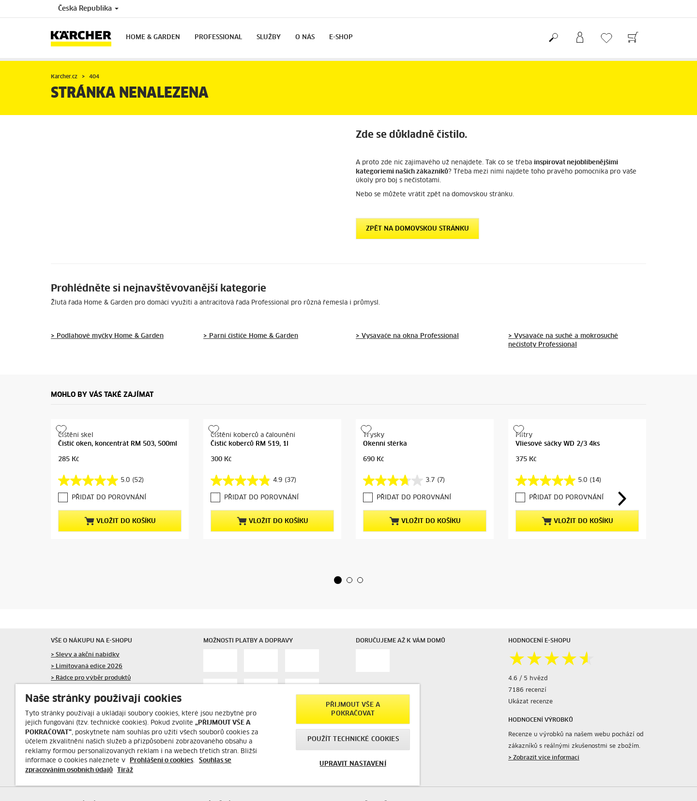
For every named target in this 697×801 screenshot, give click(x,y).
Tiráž (125, 770)
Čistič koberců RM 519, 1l (249, 444)
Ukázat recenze (530, 739)
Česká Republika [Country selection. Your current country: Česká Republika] (88, 8)
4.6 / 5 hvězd (528, 715)
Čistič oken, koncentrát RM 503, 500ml (117, 444)
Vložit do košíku (120, 521)
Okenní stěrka (385, 444)
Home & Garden (153, 37)
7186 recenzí (527, 727)
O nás (305, 37)
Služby (269, 37)
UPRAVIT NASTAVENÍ (352, 764)
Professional (218, 37)
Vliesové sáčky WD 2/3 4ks (557, 506)
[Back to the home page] (85, 37)
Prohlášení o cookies (161, 760)
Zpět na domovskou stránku (417, 229)
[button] (338, 616)
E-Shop (341, 37)
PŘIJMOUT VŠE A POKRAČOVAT (353, 709)
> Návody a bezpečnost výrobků (97, 796)
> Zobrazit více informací (543, 794)
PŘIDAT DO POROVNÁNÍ (109, 498)
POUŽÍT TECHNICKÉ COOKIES (353, 739)
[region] (217, 735)
